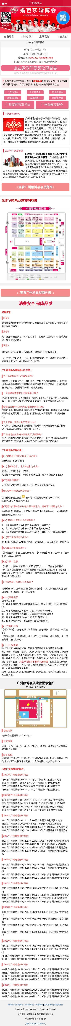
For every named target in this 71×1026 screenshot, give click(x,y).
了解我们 (62, 36)
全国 (5, 5)
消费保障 (27, 36)
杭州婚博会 (57, 92)
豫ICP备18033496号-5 (35, 1024)
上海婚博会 (12, 92)
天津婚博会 (57, 97)
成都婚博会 (12, 97)
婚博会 (11, 1005)
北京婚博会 (35, 92)
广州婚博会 (38, 1005)
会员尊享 (9, 36)
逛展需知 (44, 36)
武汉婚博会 (35, 97)
